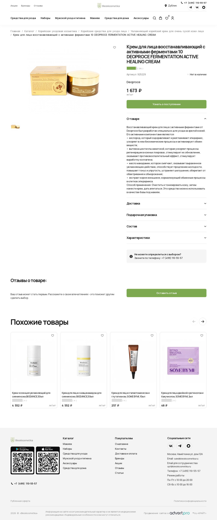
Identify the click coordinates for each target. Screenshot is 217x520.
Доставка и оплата (126, 453)
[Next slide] (202, 321)
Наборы (45, 18)
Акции (14, 5)
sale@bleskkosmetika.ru (186, 458)
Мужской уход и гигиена (70, 18)
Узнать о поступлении (167, 104)
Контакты (120, 448)
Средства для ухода (23, 18)
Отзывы (38, 5)
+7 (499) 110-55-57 (195, 2)
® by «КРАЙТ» (199, 513)
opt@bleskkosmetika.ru (179, 466)
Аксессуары (141, 18)
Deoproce (133, 82)
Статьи (119, 473)
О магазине (121, 444)
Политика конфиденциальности (190, 501)
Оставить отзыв (166, 293)
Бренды (25, 5)
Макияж (95, 18)
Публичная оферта (20, 501)
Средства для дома (117, 18)
